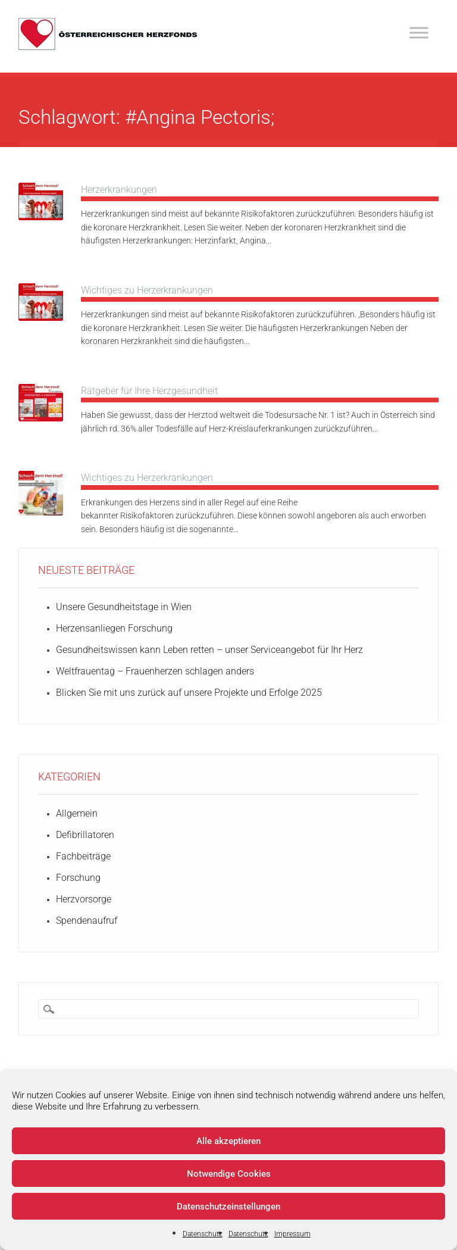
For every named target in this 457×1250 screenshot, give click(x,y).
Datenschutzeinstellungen (228, 1206)
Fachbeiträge (83, 856)
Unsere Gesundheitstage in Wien (124, 606)
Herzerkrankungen (119, 189)
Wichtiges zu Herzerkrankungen (147, 290)
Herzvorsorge (83, 899)
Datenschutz (203, 1234)
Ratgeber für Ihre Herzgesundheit (149, 390)
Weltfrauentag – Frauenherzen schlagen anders (155, 671)
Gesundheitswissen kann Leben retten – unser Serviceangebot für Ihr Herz (209, 649)
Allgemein (77, 813)
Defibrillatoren (85, 834)
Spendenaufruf (86, 920)
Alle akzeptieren (228, 1141)
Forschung (78, 877)
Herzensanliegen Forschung (114, 628)
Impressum (292, 1234)
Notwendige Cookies (229, 1173)
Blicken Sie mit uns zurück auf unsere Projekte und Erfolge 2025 (189, 692)
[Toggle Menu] (418, 32)
